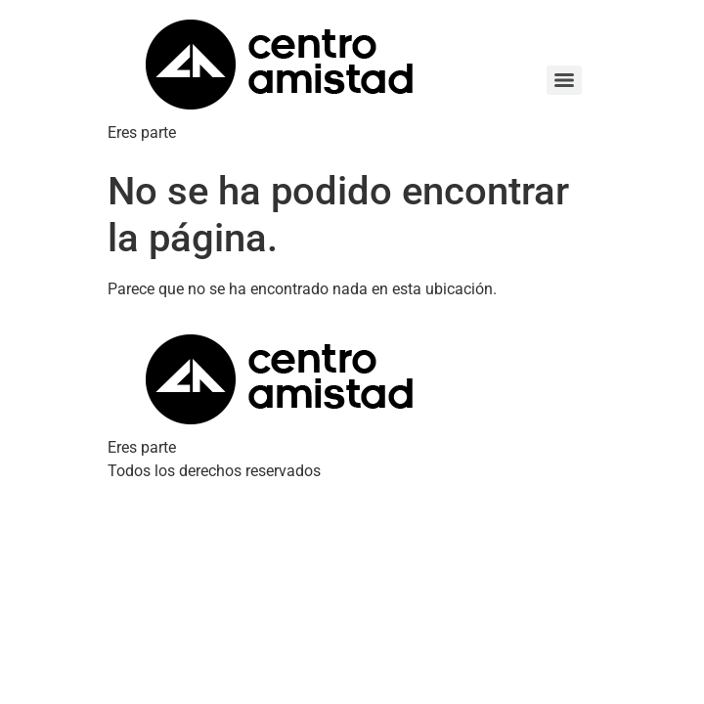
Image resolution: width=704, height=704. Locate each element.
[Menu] (564, 80)
